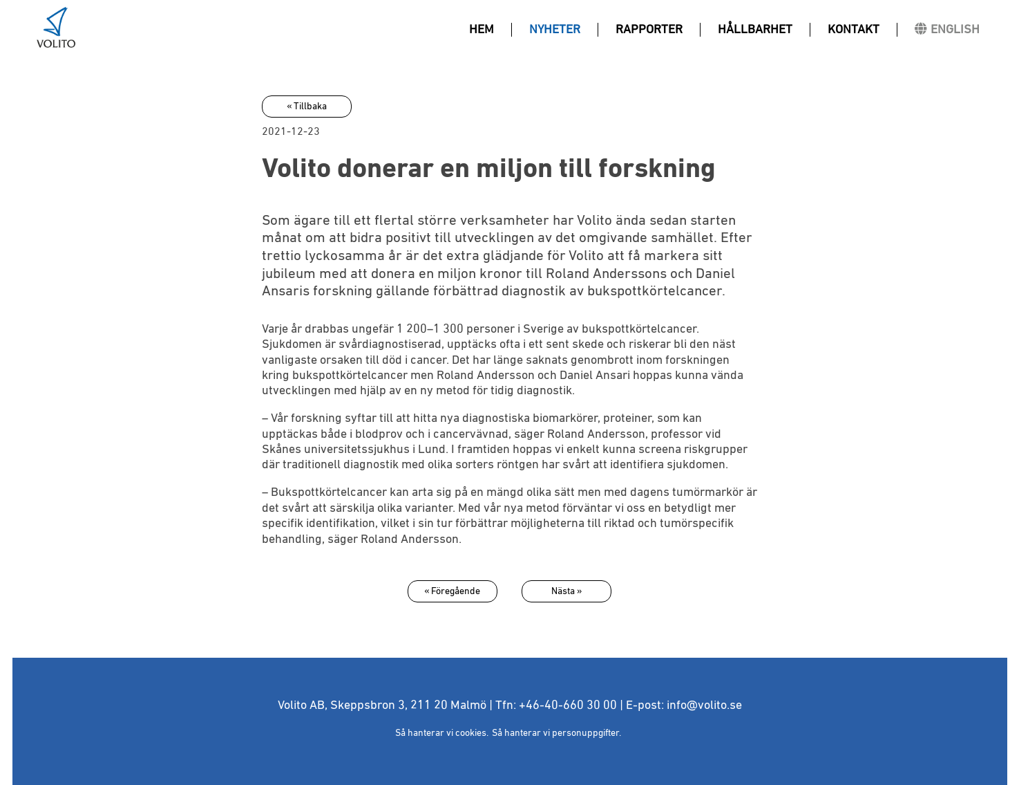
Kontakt (853, 30)
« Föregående (452, 591)
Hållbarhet (755, 30)
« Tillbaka (307, 106)
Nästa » (566, 591)
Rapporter (649, 30)
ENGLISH (955, 30)
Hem (481, 30)
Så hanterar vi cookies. (441, 733)
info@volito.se (704, 705)
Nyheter (554, 30)
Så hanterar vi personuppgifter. (556, 733)
